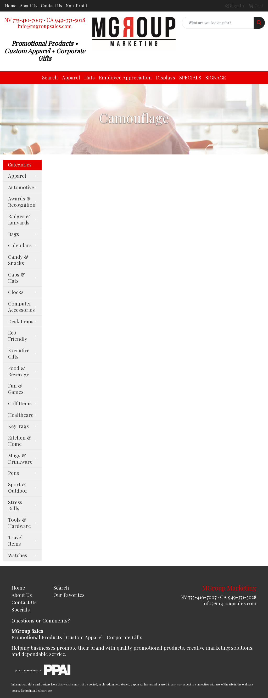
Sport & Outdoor (17, 487)
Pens (13, 473)
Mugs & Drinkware (20, 458)
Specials (21, 609)
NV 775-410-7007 (23, 19)
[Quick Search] (218, 23)
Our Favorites (69, 595)
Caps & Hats (16, 277)
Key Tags (18, 426)
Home (10, 5)
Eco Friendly (17, 335)
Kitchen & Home (19, 440)
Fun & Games (16, 388)
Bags (13, 234)
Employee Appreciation (125, 77)
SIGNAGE (215, 77)
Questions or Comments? (41, 620)
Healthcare (21, 415)
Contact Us (51, 5)
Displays (165, 77)
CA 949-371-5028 (66, 19)
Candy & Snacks (18, 259)
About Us (28, 5)
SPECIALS (190, 77)
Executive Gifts (19, 353)
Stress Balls (15, 505)
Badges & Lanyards (19, 219)
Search (50, 77)
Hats (89, 77)
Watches (17, 555)
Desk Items (21, 321)
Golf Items (20, 403)
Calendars (20, 245)
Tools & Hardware (19, 522)
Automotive (21, 187)
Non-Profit (76, 5)
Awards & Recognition (22, 201)
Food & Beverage (18, 371)
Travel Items (15, 540)
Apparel (71, 77)
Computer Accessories (21, 306)
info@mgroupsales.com (45, 26)
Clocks (16, 292)
